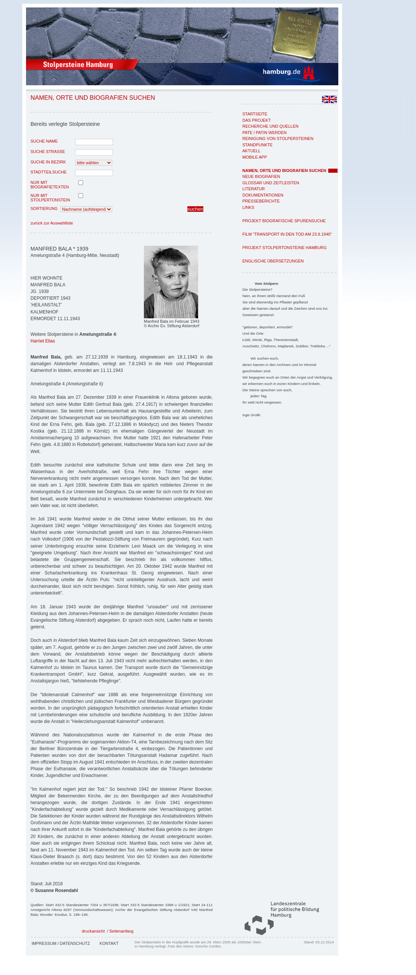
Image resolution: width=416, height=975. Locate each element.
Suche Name (44, 141)
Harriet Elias (42, 341)
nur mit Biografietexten (49, 184)
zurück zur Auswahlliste (51, 223)
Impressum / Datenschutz (61, 943)
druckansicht (93, 931)
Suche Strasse (47, 151)
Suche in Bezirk (48, 162)
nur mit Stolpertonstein (50, 197)
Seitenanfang (121, 931)
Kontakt (109, 943)
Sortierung (44, 208)
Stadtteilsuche (48, 172)
